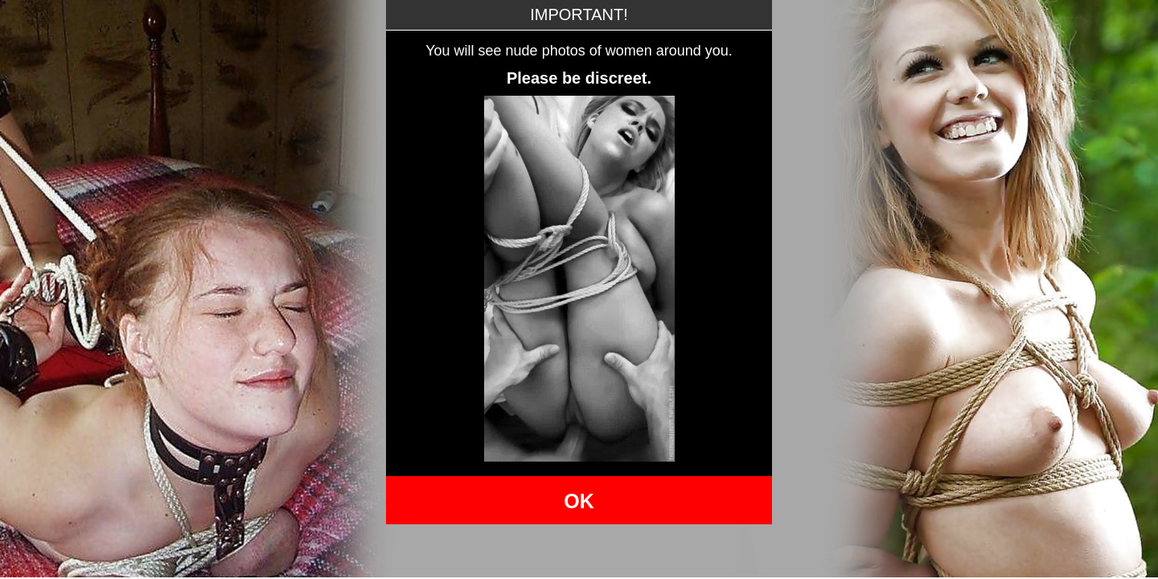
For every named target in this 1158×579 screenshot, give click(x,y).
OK (579, 501)
